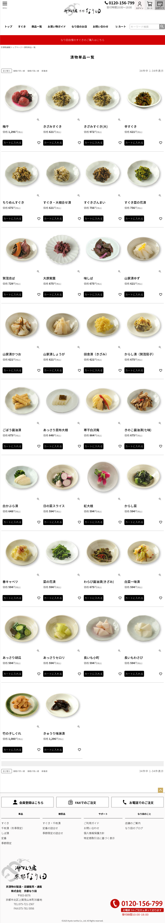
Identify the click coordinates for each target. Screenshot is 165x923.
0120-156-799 (121, 2)
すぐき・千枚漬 (52, 823)
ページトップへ (160, 790)
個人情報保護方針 (94, 833)
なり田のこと (144, 813)
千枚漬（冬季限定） (12, 828)
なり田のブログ (134, 828)
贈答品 (61, 813)
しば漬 (5, 833)
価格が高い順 (33, 70)
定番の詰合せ (50, 828)
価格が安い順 (19, 70)
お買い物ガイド (57, 26)
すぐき (22, 26)
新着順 (44, 70)
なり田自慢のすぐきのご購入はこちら (82, 40)
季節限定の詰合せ (53, 833)
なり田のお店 (79, 26)
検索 (162, 26)
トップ (8, 26)
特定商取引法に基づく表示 (99, 838)
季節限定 (6, 843)
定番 (3, 838)
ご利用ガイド (91, 823)
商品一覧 (37, 26)
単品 (20, 813)
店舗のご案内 (133, 823)
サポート (103, 813)
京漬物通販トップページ (11, 47)
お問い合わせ (100, 26)
